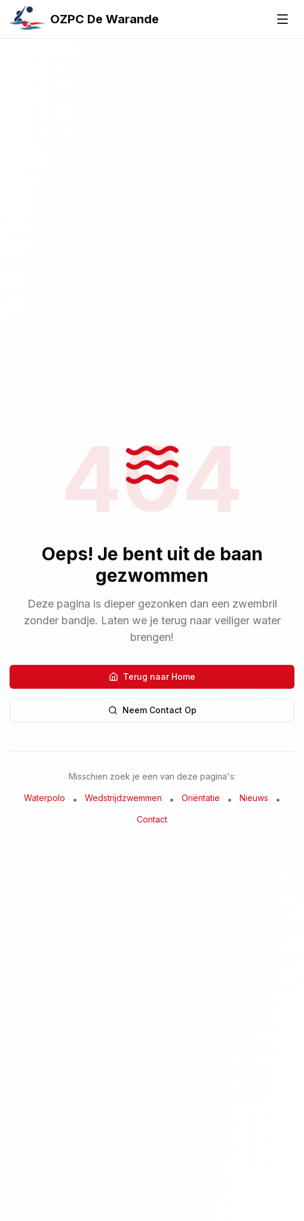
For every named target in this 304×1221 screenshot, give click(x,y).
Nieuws (253, 798)
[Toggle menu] (282, 19)
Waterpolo (44, 798)
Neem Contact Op (152, 710)
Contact (152, 819)
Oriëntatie (201, 798)
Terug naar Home (152, 676)
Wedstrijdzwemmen (123, 798)
